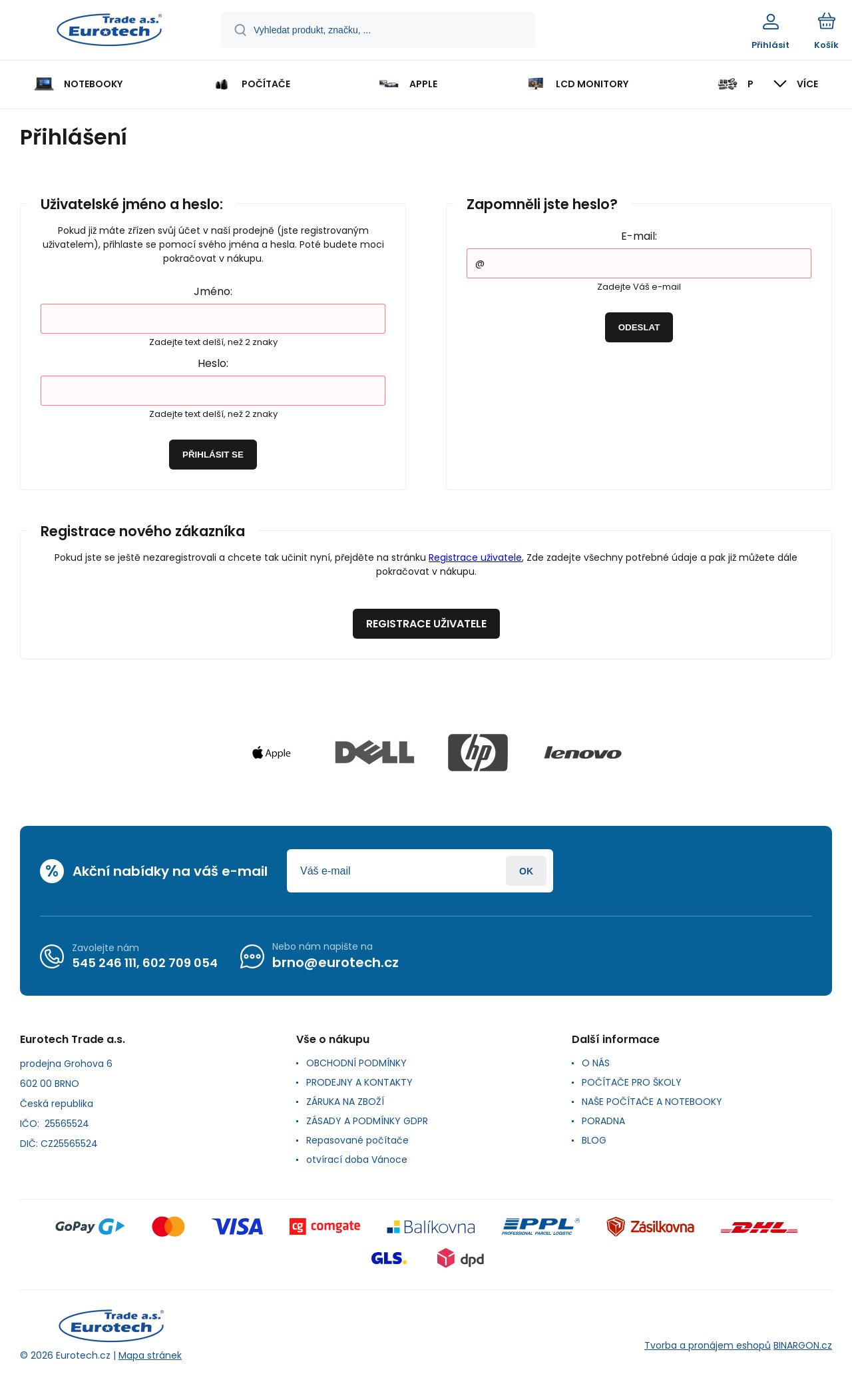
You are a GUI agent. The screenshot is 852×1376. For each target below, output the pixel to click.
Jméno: (213, 291)
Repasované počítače (357, 1140)
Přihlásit (526, 871)
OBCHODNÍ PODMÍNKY (356, 1063)
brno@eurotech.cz (335, 962)
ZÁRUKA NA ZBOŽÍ (345, 1101)
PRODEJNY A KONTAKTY (359, 1082)
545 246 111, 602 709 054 (145, 962)
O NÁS (596, 1063)
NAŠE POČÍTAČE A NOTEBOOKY (652, 1101)
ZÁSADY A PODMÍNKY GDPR (367, 1121)
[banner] (109, 32)
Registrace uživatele (475, 557)
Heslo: (213, 363)
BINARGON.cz (802, 1345)
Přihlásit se (213, 455)
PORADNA (603, 1121)
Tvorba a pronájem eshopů (707, 1345)
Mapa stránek (150, 1355)
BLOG (594, 1140)
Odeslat (639, 327)
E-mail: (639, 236)
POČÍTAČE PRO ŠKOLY (632, 1082)
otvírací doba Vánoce (356, 1159)
